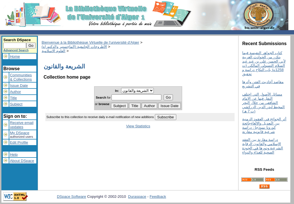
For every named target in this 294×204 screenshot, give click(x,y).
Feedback (158, 196)
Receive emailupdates (22, 125)
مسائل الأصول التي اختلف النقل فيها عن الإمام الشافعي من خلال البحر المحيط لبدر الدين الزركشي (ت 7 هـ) (263, 102)
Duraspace (137, 196)
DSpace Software (71, 196)
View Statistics (138, 126)
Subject (16, 104)
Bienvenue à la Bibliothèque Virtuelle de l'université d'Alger (90, 42)
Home (15, 56)
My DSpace (19, 133)
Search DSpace (17, 40)
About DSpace (22, 161)
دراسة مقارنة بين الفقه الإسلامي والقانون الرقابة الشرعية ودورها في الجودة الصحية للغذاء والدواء (262, 146)
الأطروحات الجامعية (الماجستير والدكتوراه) (74, 47)
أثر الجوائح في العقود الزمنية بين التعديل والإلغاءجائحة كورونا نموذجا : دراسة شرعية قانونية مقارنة (264, 125)
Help (13, 154)
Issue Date (19, 85)
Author (15, 92)
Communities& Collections (21, 77)
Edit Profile (19, 142)
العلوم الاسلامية (54, 51)
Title (13, 98)
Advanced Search (15, 50)
